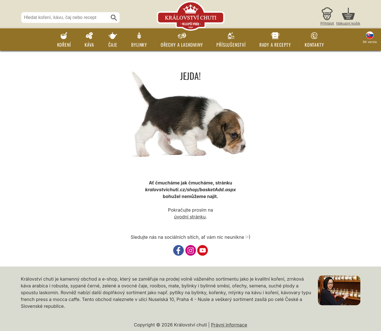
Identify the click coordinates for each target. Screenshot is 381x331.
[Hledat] (114, 17)
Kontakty (314, 44)
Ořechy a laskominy (182, 44)
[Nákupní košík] (348, 17)
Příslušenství (231, 44)
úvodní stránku (190, 217)
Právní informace (229, 325)
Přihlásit (327, 23)
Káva (89, 44)
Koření (64, 44)
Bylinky (139, 44)
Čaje (112, 44)
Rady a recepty (275, 44)
